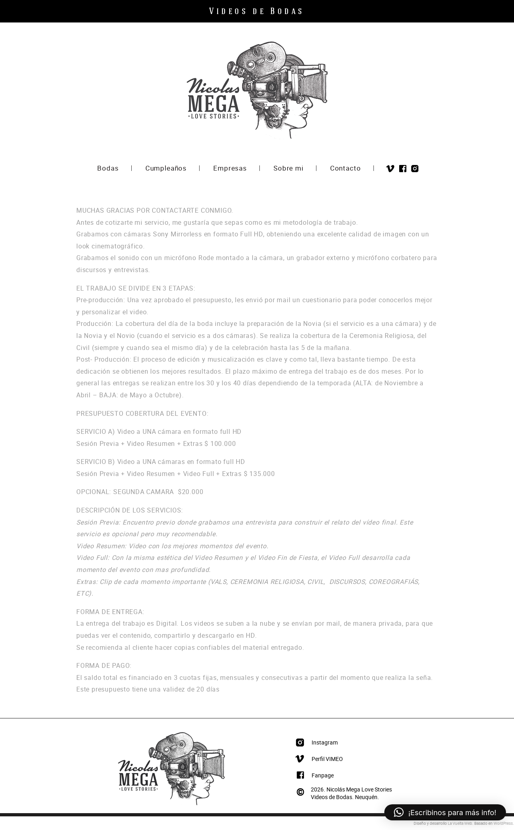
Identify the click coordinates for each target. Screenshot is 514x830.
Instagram (414, 169)
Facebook (402, 169)
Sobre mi (288, 169)
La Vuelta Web (460, 823)
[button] (445, 812)
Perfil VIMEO (327, 759)
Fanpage (323, 775)
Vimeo (390, 169)
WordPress (503, 823)
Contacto (345, 169)
